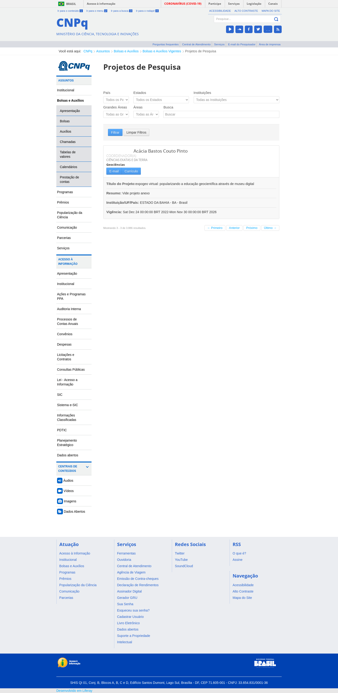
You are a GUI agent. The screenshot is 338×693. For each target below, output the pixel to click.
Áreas (137, 107)
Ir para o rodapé (147, 10)
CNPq (88, 51)
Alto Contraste (246, 10)
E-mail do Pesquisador (242, 44)
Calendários (68, 167)
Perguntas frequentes (166, 44)
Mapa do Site (271, 10)
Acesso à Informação (67, 262)
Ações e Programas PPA (71, 296)
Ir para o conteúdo (70, 10)
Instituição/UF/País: (123, 202)
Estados (139, 93)
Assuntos (103, 51)
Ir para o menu (96, 10)
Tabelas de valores (68, 154)
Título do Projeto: (120, 184)
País (106, 93)
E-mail (114, 171)
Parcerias (64, 238)
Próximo (251, 228)
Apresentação (70, 111)
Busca (168, 107)
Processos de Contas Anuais (67, 321)
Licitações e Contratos (65, 357)
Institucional (65, 90)
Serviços (219, 44)
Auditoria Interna (69, 309)
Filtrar (115, 132)
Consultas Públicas (71, 369)
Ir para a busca (121, 10)
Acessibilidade (220, 10)
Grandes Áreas (115, 107)
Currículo (131, 171)
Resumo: (113, 193)
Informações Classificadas (66, 417)
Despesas (64, 344)
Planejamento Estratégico (67, 443)
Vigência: (114, 212)
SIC (59, 395)
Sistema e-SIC (67, 405)
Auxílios (65, 131)
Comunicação (67, 227)
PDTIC (62, 430)
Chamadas (68, 142)
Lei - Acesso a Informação (67, 382)
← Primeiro (215, 228)
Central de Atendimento (196, 44)
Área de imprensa (269, 44)
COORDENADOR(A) (121, 156)
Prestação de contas (69, 179)
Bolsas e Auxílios (126, 51)
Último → (270, 228)
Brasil (71, 4)
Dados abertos (67, 455)
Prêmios (63, 202)
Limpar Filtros (136, 132)
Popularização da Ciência (69, 215)
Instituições (202, 93)
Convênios (65, 334)
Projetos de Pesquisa (200, 51)
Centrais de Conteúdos (67, 469)
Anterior (234, 228)
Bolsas (65, 121)
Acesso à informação (101, 4)
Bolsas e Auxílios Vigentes (162, 51)
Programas (65, 192)
